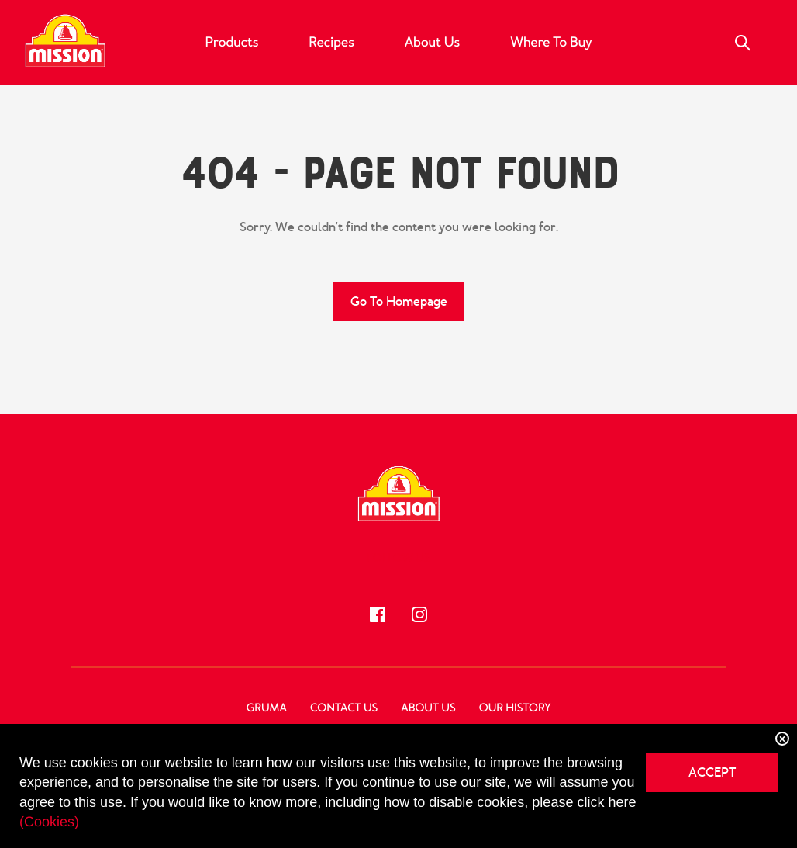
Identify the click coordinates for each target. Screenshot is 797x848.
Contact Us (344, 708)
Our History (514, 708)
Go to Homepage (398, 301)
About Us (432, 42)
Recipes (331, 42)
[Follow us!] (377, 614)
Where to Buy (551, 42)
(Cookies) (49, 821)
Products (232, 42)
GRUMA (267, 708)
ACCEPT (712, 772)
